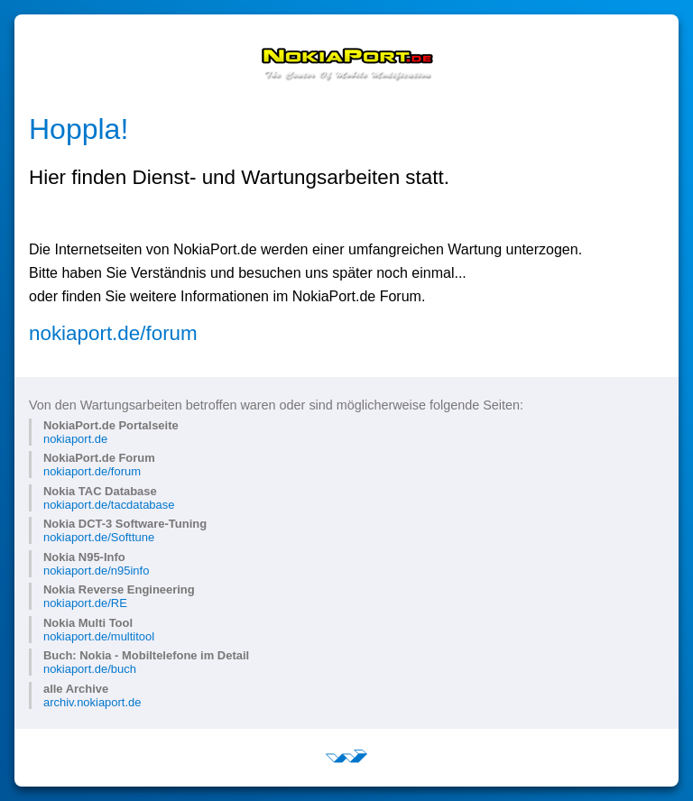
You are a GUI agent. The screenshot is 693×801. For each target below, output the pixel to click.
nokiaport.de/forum (113, 333)
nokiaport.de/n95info (96, 570)
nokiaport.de (75, 439)
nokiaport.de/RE (85, 603)
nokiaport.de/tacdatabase (108, 504)
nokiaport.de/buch (89, 669)
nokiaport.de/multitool (98, 636)
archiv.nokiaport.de (92, 702)
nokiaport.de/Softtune (98, 537)
